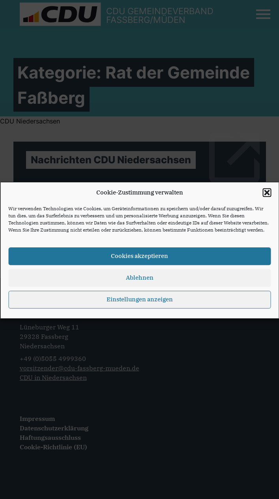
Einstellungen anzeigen (140, 302)
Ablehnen (140, 280)
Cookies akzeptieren (139, 258)
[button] (267, 195)
